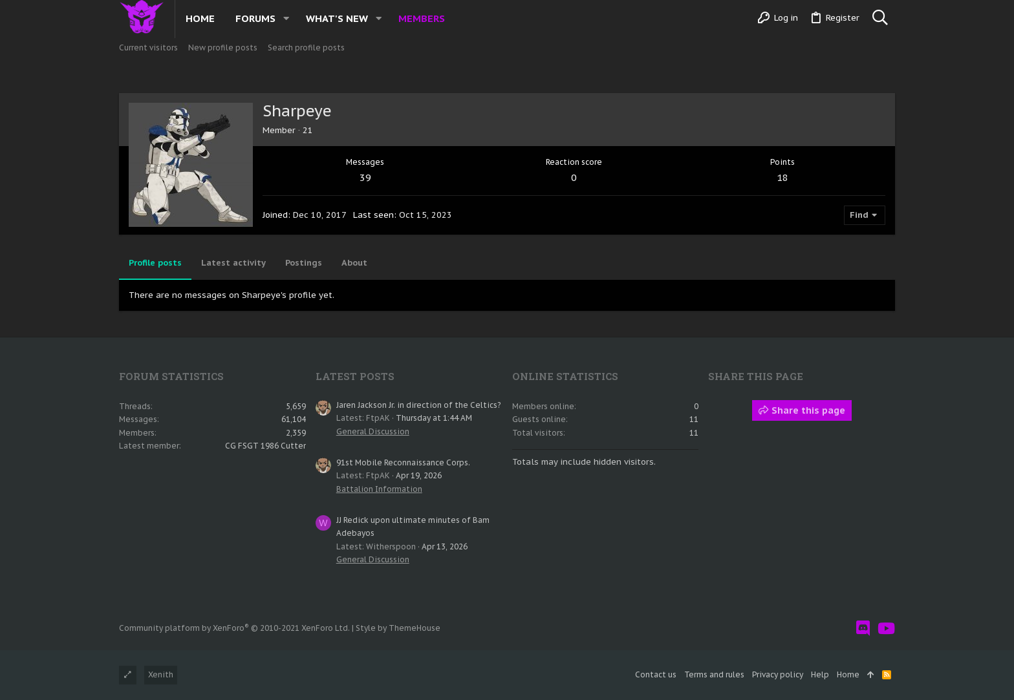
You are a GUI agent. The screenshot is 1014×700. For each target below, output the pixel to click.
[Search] (880, 18)
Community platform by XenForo (234, 628)
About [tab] (354, 262)
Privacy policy (777, 674)
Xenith (160, 674)
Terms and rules (714, 674)
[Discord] (863, 628)
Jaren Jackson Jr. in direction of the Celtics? (418, 405)
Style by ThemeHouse (398, 628)
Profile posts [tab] (155, 262)
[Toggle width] (127, 675)
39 (365, 177)
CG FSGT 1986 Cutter (265, 446)
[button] (286, 18)
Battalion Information (379, 489)
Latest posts (355, 376)
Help (820, 674)
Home (848, 674)
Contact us (655, 674)
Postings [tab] (303, 262)
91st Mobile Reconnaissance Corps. (403, 462)
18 (782, 177)
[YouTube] (886, 628)
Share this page (802, 410)
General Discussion (372, 431)
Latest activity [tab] (233, 262)
